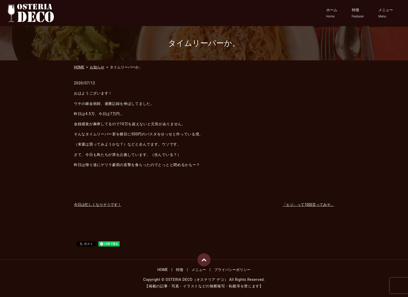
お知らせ (97, 67)
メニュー (385, 13)
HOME (79, 67)
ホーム (331, 13)
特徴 (358, 13)
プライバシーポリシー (232, 270)
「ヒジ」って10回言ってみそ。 (308, 205)
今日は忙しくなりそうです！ (97, 205)
